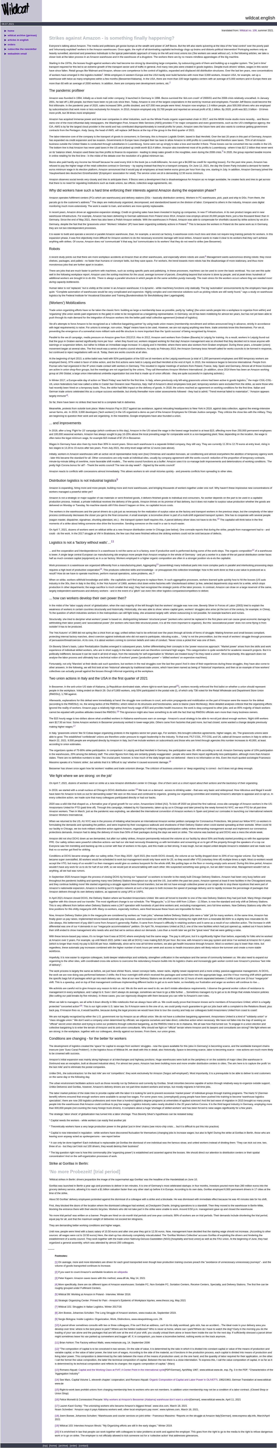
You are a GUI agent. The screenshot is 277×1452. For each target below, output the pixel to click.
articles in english (18, 39)
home (11, 30)
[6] (56, 1300)
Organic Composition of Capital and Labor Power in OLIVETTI (183, 1379)
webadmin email (17, 53)
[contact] (83, 1445)
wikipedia (122, 1272)
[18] (57, 1415)
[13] (57, 1369)
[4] (56, 1284)
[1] (56, 1262)
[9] (56, 1319)
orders (11, 44)
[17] (57, 1405)
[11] (57, 1342)
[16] (57, 1399)
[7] (56, 1306)
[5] (56, 1294)
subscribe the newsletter (22, 49)
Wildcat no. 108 (248, 30)
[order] (73, 1445)
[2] (56, 1272)
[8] (56, 1312)
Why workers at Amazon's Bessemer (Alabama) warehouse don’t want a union (147, 1399)
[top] (45, 1445)
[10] (57, 1325)
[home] (53, 1445)
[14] (57, 1379)
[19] (57, 1425)
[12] (57, 1348)
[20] (57, 1431)
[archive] (63, 1445)
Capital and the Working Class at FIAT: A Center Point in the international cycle (121, 1369)
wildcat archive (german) (22, 35)
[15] (57, 1389)
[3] (56, 1278)
